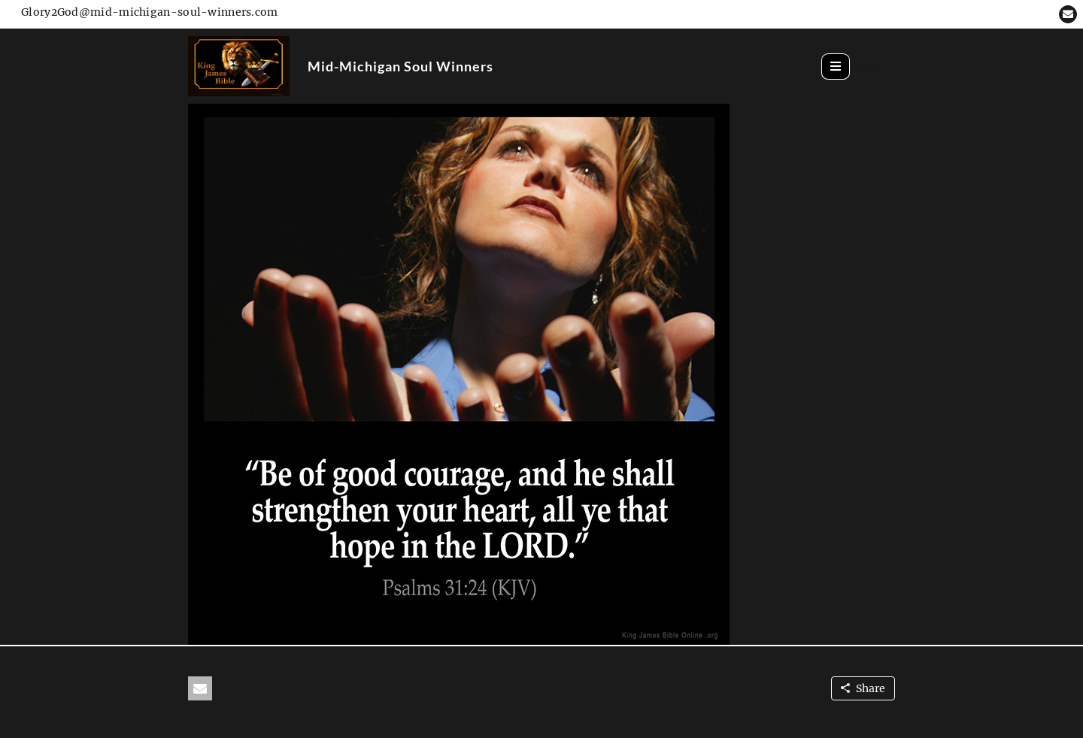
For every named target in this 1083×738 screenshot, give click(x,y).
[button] (1068, 14)
